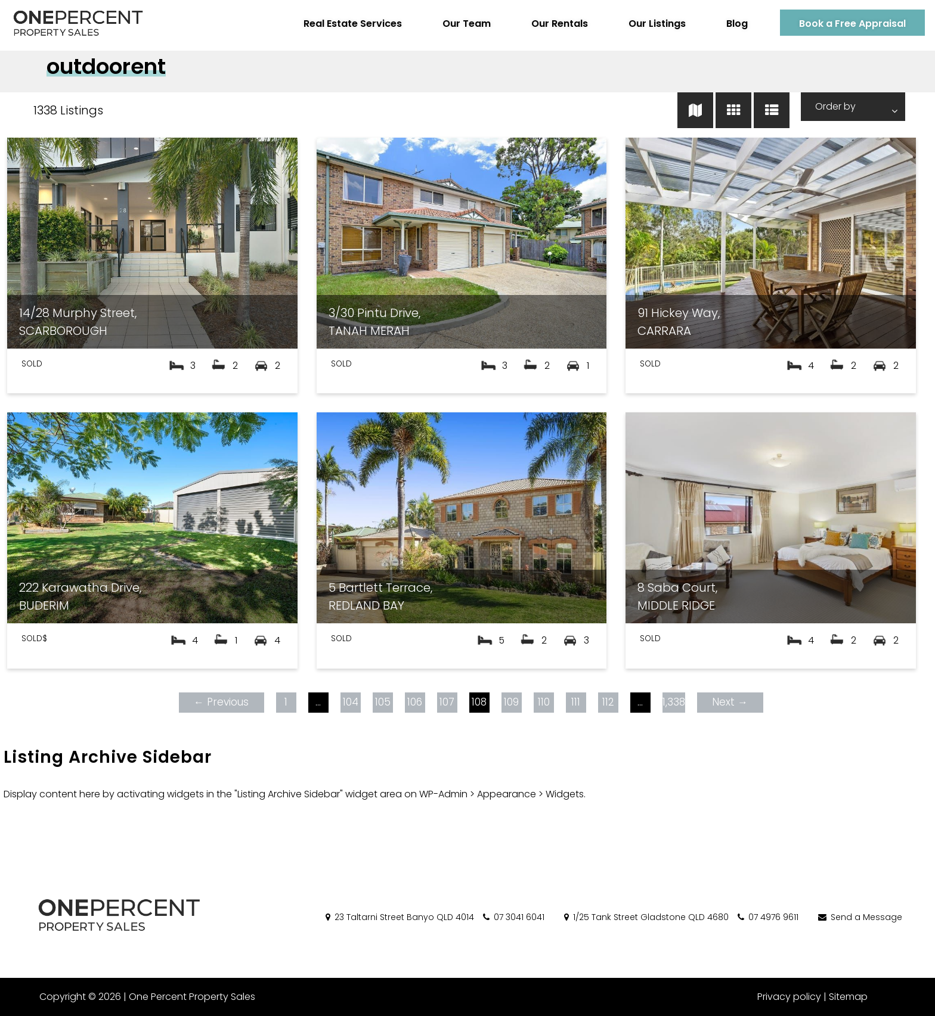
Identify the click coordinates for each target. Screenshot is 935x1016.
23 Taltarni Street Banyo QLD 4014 (399, 917)
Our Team (458, 23)
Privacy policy (789, 996)
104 (349, 702)
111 (573, 702)
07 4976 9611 (767, 917)
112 (606, 702)
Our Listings (648, 23)
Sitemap (848, 996)
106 (412, 702)
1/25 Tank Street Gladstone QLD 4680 (645, 917)
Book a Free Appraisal (843, 23)
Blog (728, 23)
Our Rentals (550, 23)
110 (542, 702)
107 (445, 702)
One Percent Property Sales (188, 996)
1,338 (672, 702)
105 (381, 702)
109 (509, 702)
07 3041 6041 (512, 917)
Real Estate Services (344, 23)
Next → (728, 702)
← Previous (219, 702)
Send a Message (859, 917)
